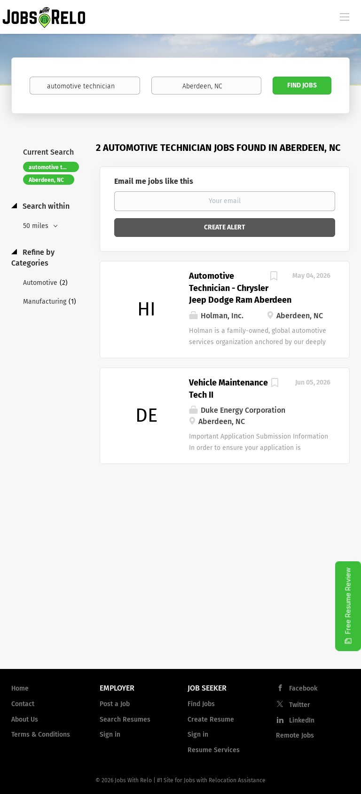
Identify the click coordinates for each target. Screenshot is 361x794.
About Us (24, 719)
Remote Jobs (295, 735)
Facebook (303, 688)
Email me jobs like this (153, 181)
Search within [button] (45, 206)
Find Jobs (302, 85)
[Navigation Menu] (344, 16)
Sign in (110, 735)
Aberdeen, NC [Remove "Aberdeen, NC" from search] (46, 180)
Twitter (299, 705)
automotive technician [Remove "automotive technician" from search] (54, 167)
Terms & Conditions (40, 735)
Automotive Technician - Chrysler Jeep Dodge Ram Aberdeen (240, 288)
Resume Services (214, 750)
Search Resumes (125, 719)
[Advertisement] (180, 586)
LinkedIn (301, 720)
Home (20, 688)
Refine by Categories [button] (33, 257)
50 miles (36, 226)
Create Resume (211, 719)
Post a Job (115, 704)
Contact (22, 704)
